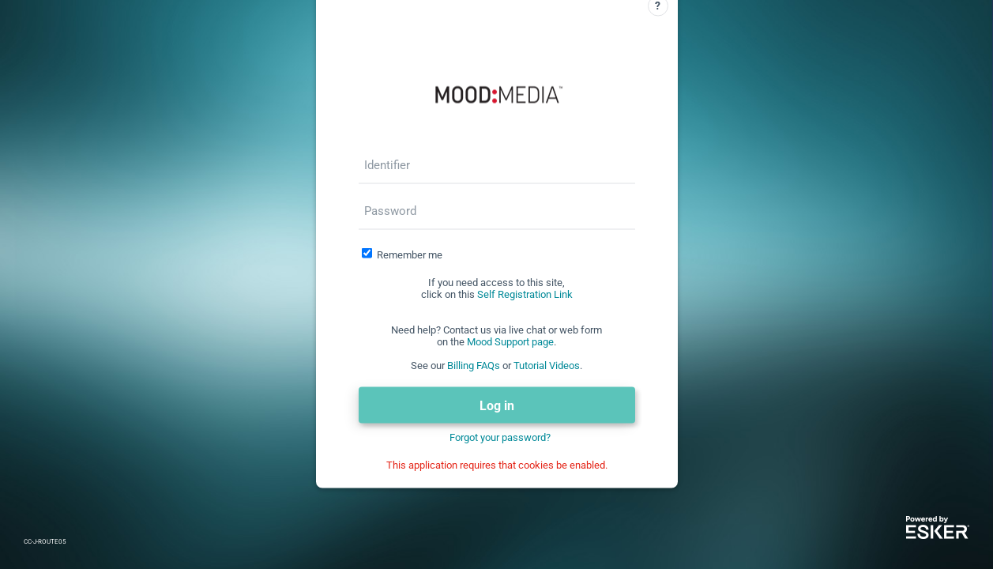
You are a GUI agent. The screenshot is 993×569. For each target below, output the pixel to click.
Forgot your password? (500, 437)
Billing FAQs (473, 365)
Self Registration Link (525, 294)
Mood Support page (510, 342)
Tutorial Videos (546, 365)
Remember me (409, 255)
